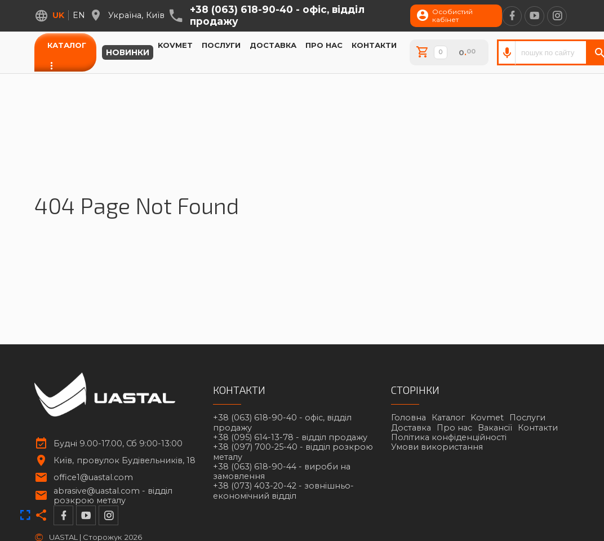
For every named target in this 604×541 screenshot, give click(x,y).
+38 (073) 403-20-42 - (283, 490)
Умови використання (437, 447)
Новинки (127, 52)
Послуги (221, 45)
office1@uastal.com (93, 477)
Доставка (273, 45)
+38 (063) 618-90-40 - (277, 15)
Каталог (66, 45)
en (79, 15)
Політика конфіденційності (449, 437)
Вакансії (495, 428)
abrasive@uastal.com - (113, 495)
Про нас (324, 45)
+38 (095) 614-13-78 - (290, 437)
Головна (408, 418)
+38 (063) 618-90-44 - (281, 471)
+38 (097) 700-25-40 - (293, 452)
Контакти (374, 45)
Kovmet (175, 45)
